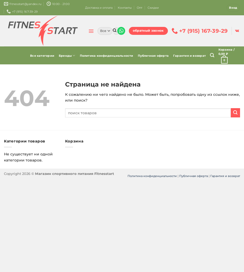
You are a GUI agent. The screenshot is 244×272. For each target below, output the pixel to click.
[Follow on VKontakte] (237, 31)
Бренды (67, 55)
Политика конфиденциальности (106, 56)
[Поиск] (212, 55)
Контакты (125, 7)
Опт (139, 7)
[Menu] (91, 31)
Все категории (42, 56)
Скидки (153, 7)
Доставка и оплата (99, 7)
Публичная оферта (153, 56)
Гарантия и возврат (189, 56)
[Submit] (115, 31)
